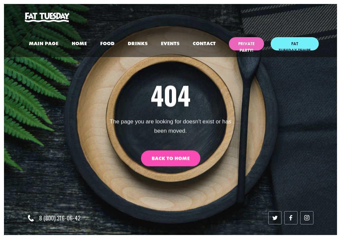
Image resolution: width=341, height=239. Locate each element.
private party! (246, 45)
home (79, 43)
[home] (47, 17)
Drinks (138, 43)
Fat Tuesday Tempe (295, 45)
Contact (204, 43)
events (170, 43)
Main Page (43, 43)
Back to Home (171, 162)
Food (107, 43)
